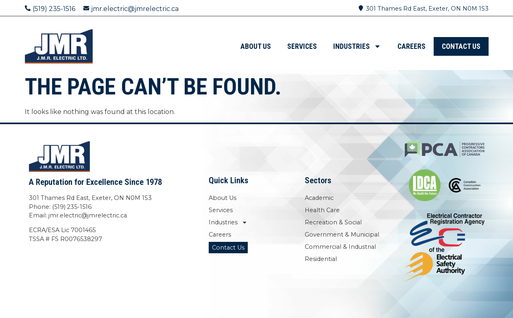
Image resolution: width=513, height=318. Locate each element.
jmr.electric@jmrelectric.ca (135, 9)
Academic (319, 198)
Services (302, 46)
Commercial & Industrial (340, 246)
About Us (255, 46)
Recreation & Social (333, 222)
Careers (411, 46)
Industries (357, 46)
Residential (321, 259)
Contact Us (461, 46)
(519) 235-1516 (54, 9)
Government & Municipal (342, 234)
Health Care (322, 210)
